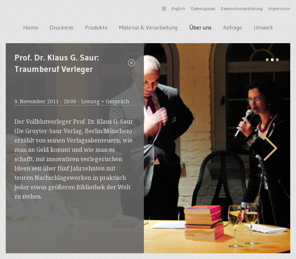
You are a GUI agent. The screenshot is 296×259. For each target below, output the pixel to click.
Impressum (279, 8)
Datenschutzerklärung (242, 8)
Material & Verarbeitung (148, 27)
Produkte (96, 27)
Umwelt (263, 27)
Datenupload (203, 8)
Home (30, 27)
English (178, 8)
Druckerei (61, 27)
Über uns (200, 27)
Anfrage (232, 27)
